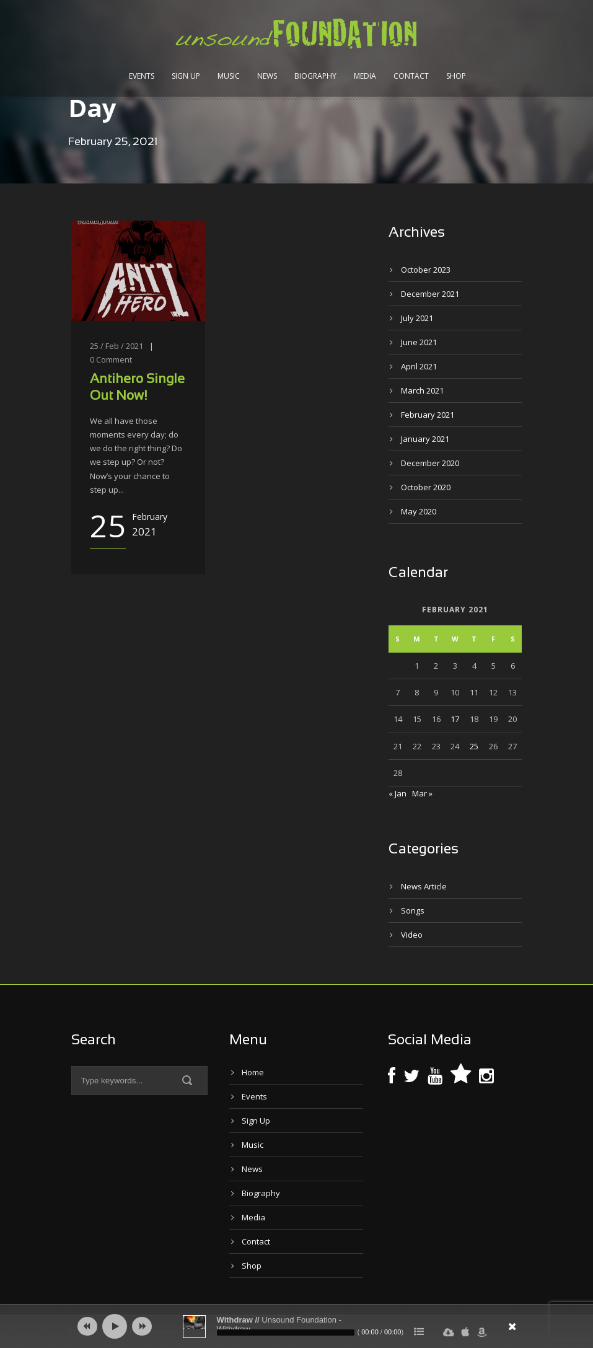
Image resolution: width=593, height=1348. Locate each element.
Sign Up (186, 76)
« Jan (397, 793)
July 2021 (417, 318)
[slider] (285, 1332)
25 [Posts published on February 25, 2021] (474, 746)
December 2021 (430, 293)
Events (141, 76)
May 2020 (418, 511)
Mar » (422, 793)
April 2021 (419, 366)
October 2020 (425, 487)
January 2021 (425, 438)
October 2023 (425, 269)
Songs (412, 910)
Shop (456, 76)
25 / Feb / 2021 (116, 345)
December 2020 (430, 463)
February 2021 (427, 414)
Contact (411, 76)
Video (412, 934)
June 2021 (419, 342)
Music (228, 76)
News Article (424, 886)
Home (253, 1072)
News (267, 76)
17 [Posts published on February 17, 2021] (454, 719)
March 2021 (422, 390)
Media (365, 76)
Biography (315, 76)
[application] (296, 1326)
